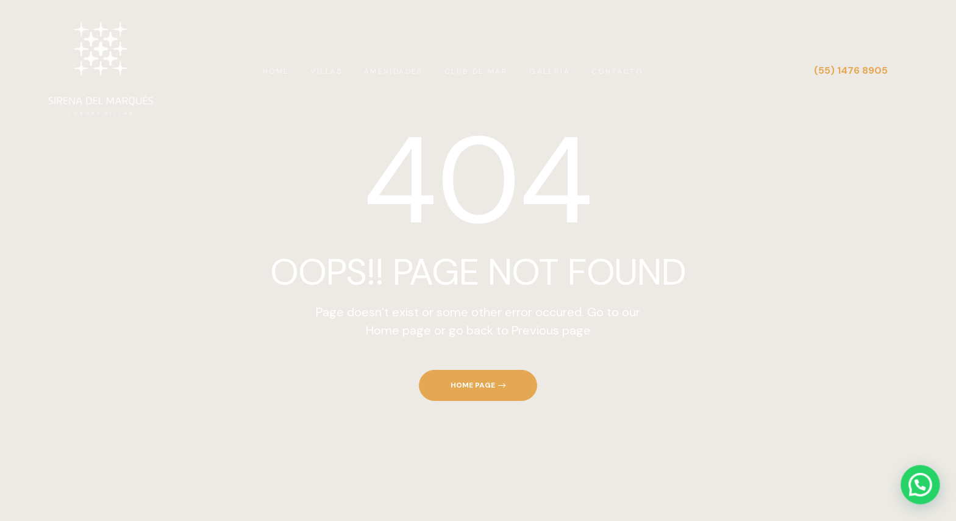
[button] (478, 385)
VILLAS (326, 71)
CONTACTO (617, 71)
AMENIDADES (393, 71)
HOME (276, 71)
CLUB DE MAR (476, 71)
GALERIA (549, 71)
